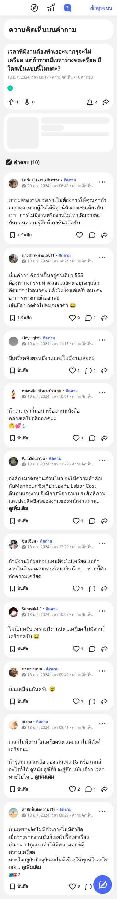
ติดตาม (70, 180)
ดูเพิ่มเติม (18, 508)
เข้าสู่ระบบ (100, 7)
